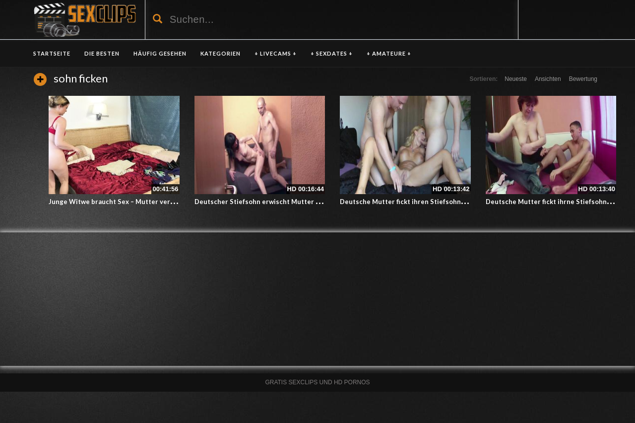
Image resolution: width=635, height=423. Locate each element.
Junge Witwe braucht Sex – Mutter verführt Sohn (126, 202)
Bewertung (583, 78)
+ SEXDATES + (332, 53)
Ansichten (548, 78)
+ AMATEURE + (389, 53)
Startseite (51, 53)
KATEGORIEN (220, 53)
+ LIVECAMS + (275, 53)
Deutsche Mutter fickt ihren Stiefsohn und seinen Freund (430, 202)
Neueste (516, 78)
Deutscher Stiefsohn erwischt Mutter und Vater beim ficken (288, 202)
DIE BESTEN (102, 53)
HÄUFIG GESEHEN (160, 53)
